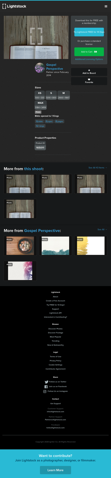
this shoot (33, 169)
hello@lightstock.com (55, 427)
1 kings (40, 126)
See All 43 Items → (98, 167)
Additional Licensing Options (89, 59)
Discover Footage (55, 332)
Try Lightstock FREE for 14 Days (89, 32)
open (49, 121)
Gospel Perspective (54, 66)
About (55, 296)
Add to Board (89, 72)
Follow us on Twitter (57, 381)
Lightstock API (55, 312)
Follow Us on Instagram (58, 391)
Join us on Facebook (58, 386)
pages (59, 121)
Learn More (55, 470)
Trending (55, 340)
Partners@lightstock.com (55, 419)
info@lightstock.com (55, 411)
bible (39, 121)
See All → (102, 229)
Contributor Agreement (56, 368)
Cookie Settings (55, 364)
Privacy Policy (55, 360)
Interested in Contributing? (55, 317)
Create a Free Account (55, 300)
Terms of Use (55, 356)
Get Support (55, 403)
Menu (105, 6)
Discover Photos (55, 328)
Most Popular (55, 336)
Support (55, 309)
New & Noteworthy (55, 345)
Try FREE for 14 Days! (56, 304)
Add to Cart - (89, 51)
